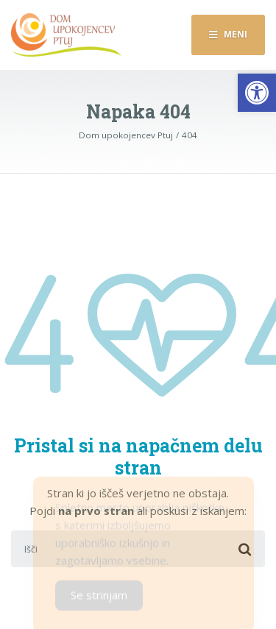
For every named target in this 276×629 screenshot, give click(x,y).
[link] (257, 93)
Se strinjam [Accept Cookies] (99, 598)
